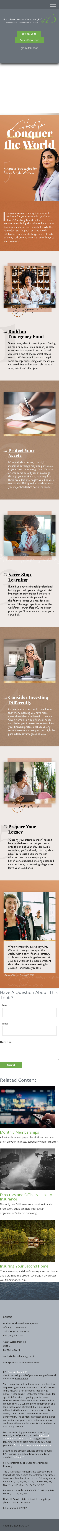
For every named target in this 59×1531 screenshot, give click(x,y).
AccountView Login (29, 39)
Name (6, 1005)
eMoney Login (29, 33)
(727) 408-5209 (29, 48)
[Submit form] (11, 1065)
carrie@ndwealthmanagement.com (21, 1362)
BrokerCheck (21, 1378)
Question (6, 1042)
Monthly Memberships (19, 1132)
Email (5, 1023)
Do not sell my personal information (32, 1445)
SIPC (22, 1457)
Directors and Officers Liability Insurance (26, 1197)
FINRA (15, 1457)
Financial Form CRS (17, 1372)
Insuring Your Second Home (24, 1266)
